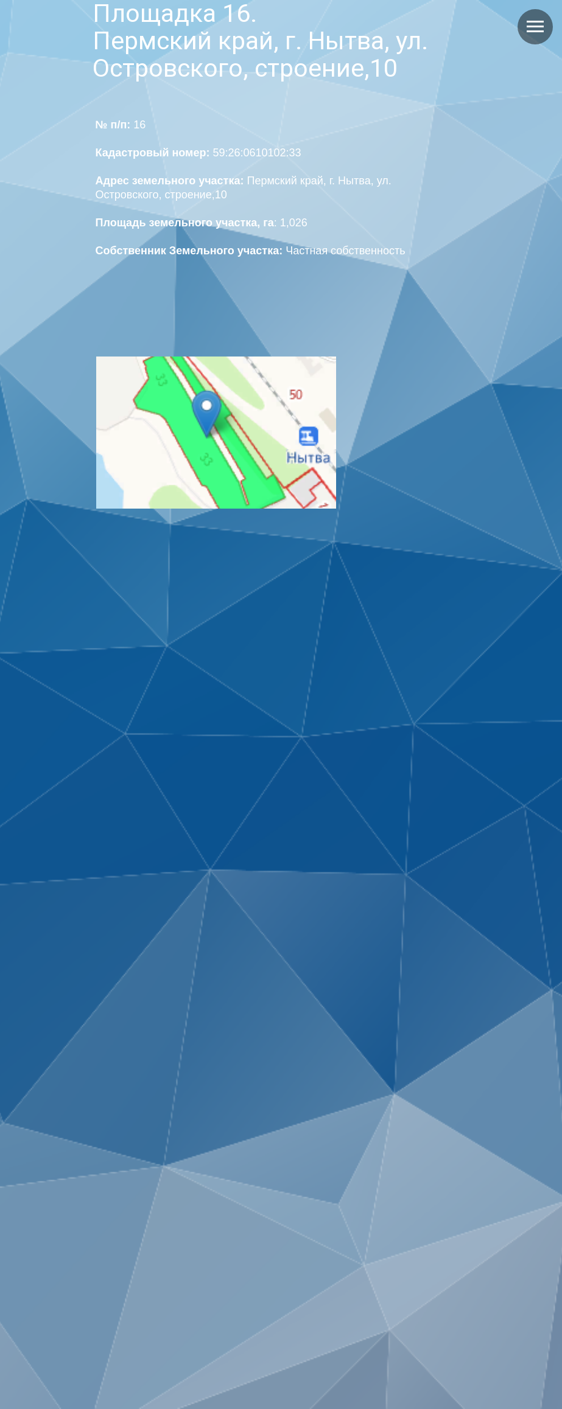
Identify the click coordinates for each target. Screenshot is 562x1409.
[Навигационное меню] (535, 27)
